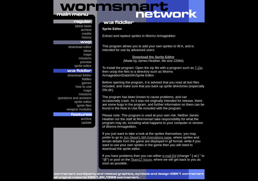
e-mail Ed (169, 156)
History (86, 37)
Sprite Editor (82, 66)
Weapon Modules (79, 109)
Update (86, 122)
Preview (85, 62)
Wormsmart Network (129, 11)
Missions (85, 58)
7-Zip (198, 68)
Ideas (87, 51)
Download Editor (79, 47)
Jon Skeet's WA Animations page (148, 137)
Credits (86, 33)
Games (86, 83)
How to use (83, 86)
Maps (87, 54)
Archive (86, 30)
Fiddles (86, 79)
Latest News (83, 26)
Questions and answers (74, 98)
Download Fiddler (79, 75)
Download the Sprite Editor (154, 57)
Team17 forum (141, 159)
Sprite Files (84, 105)
